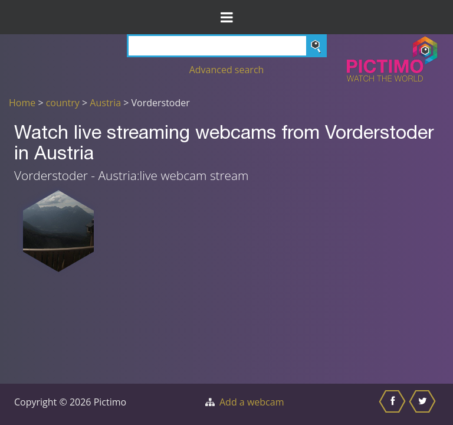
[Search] (227, 45)
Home (22, 102)
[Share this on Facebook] (394, 404)
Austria (105, 102)
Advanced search (226, 69)
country (63, 102)
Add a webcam (251, 401)
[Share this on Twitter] (424, 404)
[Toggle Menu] (226, 17)
